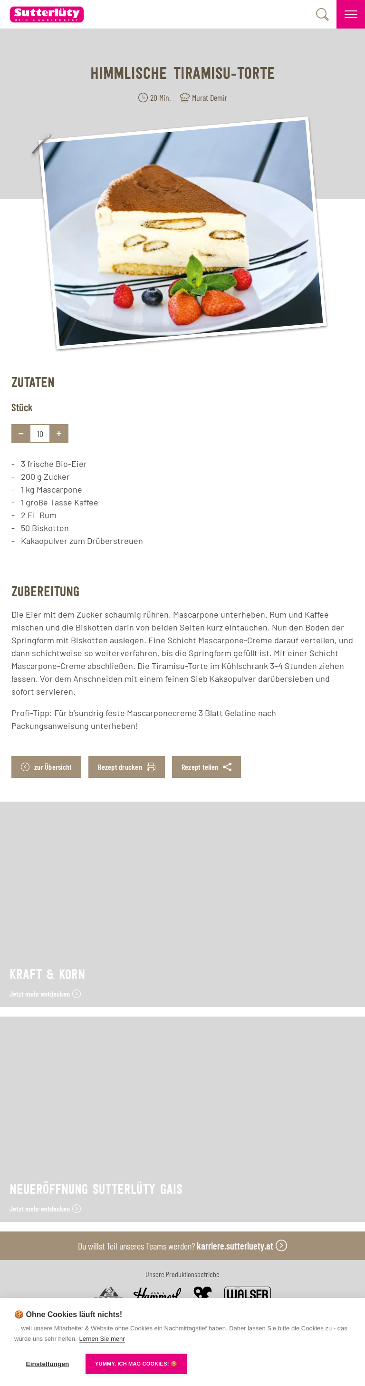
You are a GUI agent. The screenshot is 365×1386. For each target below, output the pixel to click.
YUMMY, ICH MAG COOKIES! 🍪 (136, 1364)
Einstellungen (47, 1363)
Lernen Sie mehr (102, 1338)
